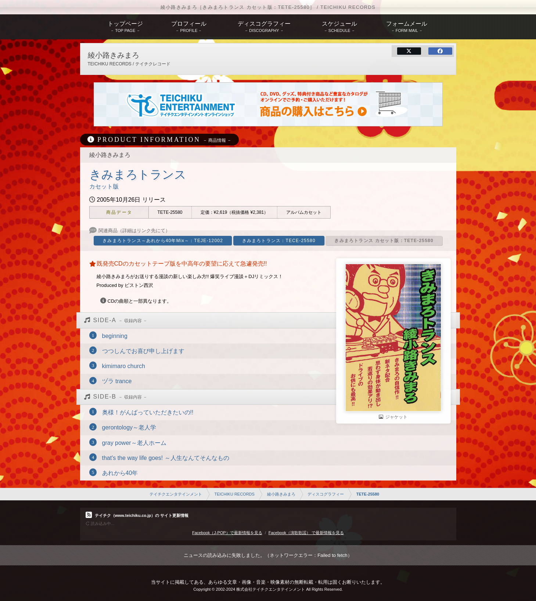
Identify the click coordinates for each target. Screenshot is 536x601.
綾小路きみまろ (281, 494)
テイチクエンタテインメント (176, 494)
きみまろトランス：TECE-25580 (279, 240)
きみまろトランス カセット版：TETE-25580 (383, 240)
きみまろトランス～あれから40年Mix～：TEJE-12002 (162, 240)
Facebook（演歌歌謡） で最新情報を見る (306, 532)
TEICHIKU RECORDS (234, 494)
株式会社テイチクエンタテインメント (270, 589)
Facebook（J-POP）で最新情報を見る (227, 532)
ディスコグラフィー (325, 494)
